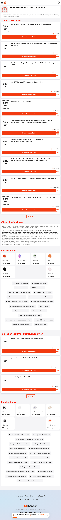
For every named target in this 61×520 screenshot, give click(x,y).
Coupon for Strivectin (42, 444)
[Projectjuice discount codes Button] (39, 448)
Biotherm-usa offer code (40, 457)
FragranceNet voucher (42, 434)
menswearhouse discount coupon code (30, 439)
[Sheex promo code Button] (45, 471)
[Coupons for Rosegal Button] (20, 283)
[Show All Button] (30, 396)
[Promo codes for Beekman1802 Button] (41, 476)
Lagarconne (21, 412)
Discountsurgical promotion (18, 462)
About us (23, 499)
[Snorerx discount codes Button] (17, 453)
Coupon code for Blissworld (20, 434)
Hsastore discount (39, 311)
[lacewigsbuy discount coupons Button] (42, 301)
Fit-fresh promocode (18, 448)
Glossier (50, 273)
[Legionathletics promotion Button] (19, 444)
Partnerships (29, 496)
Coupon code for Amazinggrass (19, 292)
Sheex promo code (46, 471)
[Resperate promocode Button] (18, 457)
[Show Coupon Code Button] (29, 37)
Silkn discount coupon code (42, 462)
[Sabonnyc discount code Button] (22, 324)
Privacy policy (31, 509)
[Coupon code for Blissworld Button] (19, 434)
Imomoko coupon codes (17, 297)
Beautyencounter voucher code (41, 297)
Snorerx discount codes (18, 453)
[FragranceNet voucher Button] (41, 434)
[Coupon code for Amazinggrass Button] (19, 292)
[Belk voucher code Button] (39, 283)
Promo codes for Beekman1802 (42, 476)
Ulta (48, 260)
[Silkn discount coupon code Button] (41, 462)
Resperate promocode (19, 457)
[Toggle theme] (58, 2)
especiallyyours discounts (44, 320)
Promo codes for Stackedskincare (30, 481)
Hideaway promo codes (43, 292)
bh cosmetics (22, 260)
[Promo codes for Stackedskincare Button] (30, 480)
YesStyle (35, 260)
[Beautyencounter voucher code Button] (40, 297)
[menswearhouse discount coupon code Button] (29, 439)
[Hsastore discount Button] (39, 310)
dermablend (51, 412)
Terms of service (40, 509)
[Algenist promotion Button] (20, 310)
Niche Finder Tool (40, 496)
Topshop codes (21, 287)
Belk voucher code (40, 283)
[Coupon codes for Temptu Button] (29, 467)
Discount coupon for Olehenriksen (23, 306)
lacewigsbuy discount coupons (43, 301)
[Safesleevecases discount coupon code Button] (20, 471)
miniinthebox (51, 425)
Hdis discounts (41, 324)
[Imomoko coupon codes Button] (16, 297)
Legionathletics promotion (20, 444)
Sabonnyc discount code (22, 324)
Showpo (5, 412)
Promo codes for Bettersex (41, 453)
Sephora (5, 273)
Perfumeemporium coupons (17, 476)
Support (38, 499)
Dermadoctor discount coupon (30, 315)
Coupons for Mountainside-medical (18, 320)
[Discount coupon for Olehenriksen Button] (22, 306)
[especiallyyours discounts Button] (44, 320)
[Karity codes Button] (44, 306)
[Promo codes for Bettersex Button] (40, 453)
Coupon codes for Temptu (30, 467)
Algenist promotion (21, 311)
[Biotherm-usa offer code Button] (40, 457)
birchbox (5, 425)
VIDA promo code (38, 287)
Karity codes (44, 306)
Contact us (30, 499)
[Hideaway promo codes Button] (43, 292)
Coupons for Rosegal (21, 283)
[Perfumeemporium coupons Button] (16, 476)
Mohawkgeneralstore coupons (17, 301)
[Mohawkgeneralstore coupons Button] (17, 301)
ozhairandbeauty (38, 412)
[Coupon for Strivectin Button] (41, 444)
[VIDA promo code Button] (37, 287)
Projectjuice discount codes (40, 448)
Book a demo (19, 496)
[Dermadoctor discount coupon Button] (30, 315)
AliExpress (5, 260)
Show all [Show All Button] (30, 216)
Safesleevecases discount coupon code (21, 471)
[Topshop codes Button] (21, 287)
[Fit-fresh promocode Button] (17, 448)
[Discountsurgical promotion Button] (18, 462)
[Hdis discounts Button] (40, 324)
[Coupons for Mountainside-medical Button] (18, 320)
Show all (30, 396)
